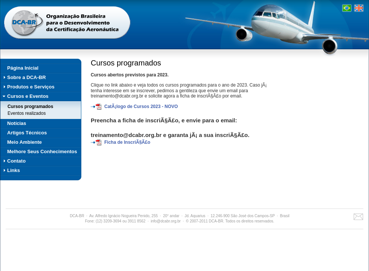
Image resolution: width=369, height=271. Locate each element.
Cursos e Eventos (28, 96)
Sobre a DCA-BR (26, 77)
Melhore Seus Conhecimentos (42, 151)
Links (13, 170)
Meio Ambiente (24, 142)
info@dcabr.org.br (166, 221)
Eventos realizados (27, 113)
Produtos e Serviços (31, 87)
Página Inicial (22, 68)
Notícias (16, 123)
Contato (16, 161)
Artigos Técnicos (27, 133)
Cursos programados (30, 106)
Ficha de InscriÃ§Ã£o (127, 142)
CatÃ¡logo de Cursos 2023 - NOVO (141, 106)
